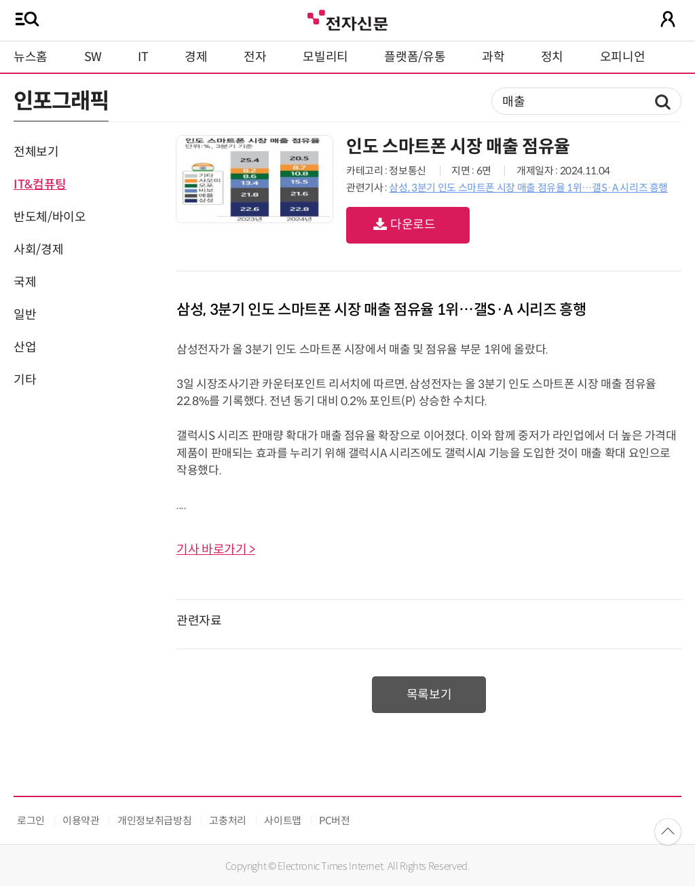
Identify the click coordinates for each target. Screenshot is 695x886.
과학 (493, 57)
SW (93, 57)
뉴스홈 (31, 57)
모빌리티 (325, 57)
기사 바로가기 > (215, 549)
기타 (25, 379)
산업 (25, 347)
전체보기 (36, 152)
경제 (196, 57)
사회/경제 (38, 249)
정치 (552, 57)
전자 (255, 57)
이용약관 (81, 820)
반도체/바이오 (50, 217)
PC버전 (334, 820)
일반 (25, 314)
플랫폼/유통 (414, 57)
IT (143, 57)
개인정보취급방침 (154, 820)
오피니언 (622, 57)
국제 (25, 282)
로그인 (31, 820)
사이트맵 (282, 820)
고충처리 (227, 820)
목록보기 (429, 694)
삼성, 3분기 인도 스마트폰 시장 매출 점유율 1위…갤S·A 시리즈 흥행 (528, 187)
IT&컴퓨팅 (40, 184)
